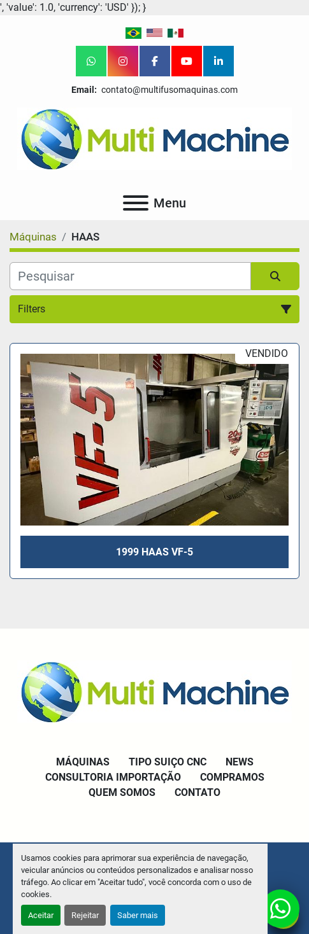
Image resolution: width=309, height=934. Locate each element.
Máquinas (83, 762)
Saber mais (137, 915)
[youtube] (186, 61)
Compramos (232, 777)
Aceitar (41, 915)
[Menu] (135, 203)
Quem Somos (122, 792)
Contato (197, 792)
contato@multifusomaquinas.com (168, 90)
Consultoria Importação (113, 777)
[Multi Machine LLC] (154, 691)
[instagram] (123, 61)
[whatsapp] (91, 61)
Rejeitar (85, 915)
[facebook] (155, 61)
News (240, 762)
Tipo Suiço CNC (167, 762)
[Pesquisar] (130, 276)
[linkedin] (218, 61)
